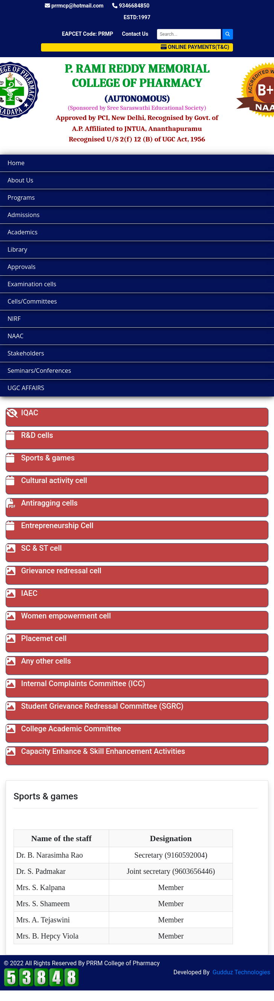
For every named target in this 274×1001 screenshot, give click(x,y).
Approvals (21, 267)
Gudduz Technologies (241, 972)
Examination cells (32, 284)
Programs (21, 197)
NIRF (14, 318)
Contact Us (135, 34)
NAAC (15, 336)
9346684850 (130, 6)
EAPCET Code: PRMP (87, 34)
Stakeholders (26, 353)
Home (16, 163)
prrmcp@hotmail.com (74, 6)
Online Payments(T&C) (195, 47)
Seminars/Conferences (39, 370)
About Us (20, 180)
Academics (23, 232)
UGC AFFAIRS (26, 388)
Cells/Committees (32, 301)
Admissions (24, 215)
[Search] (189, 34)
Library (17, 249)
